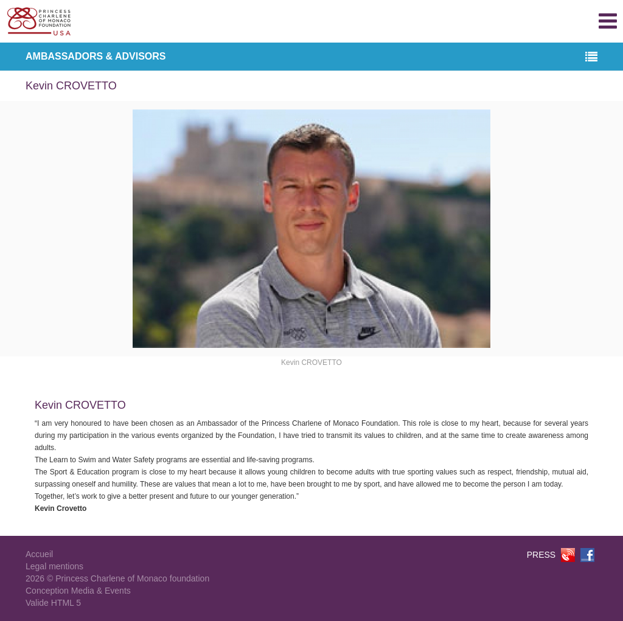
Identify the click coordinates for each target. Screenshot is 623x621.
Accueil (39, 554)
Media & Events (101, 590)
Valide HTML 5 (53, 603)
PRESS (541, 555)
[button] (591, 57)
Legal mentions (54, 566)
